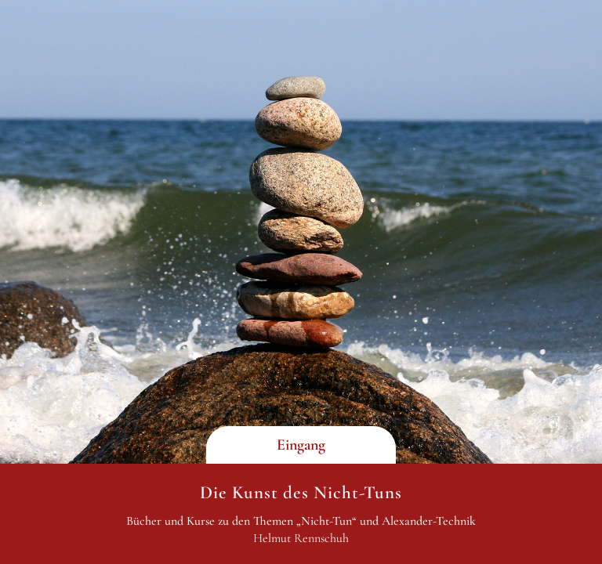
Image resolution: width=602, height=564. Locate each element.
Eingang (301, 445)
